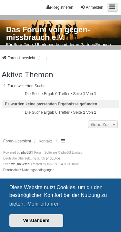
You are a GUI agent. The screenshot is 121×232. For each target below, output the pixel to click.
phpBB (26, 152)
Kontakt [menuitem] (45, 141)
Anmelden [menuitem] (91, 7)
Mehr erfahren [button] (43, 204)
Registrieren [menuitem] (59, 7)
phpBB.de (53, 158)
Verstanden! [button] (36, 220)
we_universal (20, 164)
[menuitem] (12, 170)
